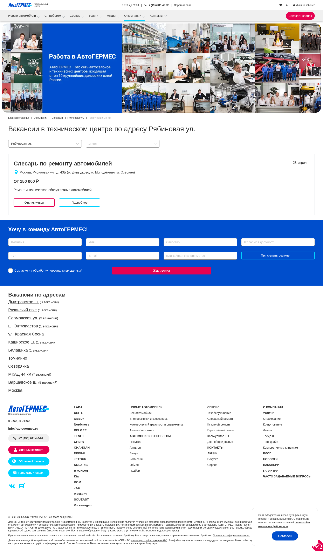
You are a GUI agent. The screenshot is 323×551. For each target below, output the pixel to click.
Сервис (75, 15)
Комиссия (136, 459)
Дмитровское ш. (23, 302)
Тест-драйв (270, 441)
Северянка (18, 366)
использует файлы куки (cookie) (149, 540)
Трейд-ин (269, 436)
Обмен (134, 465)
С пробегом (53, 15)
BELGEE (80, 430)
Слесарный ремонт (220, 418)
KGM (77, 482)
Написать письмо (30, 473)
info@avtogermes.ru (23, 428)
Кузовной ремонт (218, 424)
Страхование (272, 418)
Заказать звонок (300, 16)
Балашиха (18, 350)
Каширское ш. (21, 342)
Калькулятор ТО (218, 436)
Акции (111, 15)
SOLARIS (81, 465)
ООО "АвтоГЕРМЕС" (35, 517)
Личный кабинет (31, 449)
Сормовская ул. (23, 318)
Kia (76, 476)
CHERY (79, 441)
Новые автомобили (22, 15)
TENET (79, 436)
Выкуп (134, 453)
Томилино (17, 358)
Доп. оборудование (220, 441)
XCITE (78, 413)
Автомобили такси (142, 430)
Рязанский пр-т (22, 310)
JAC (77, 488)
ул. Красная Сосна (26, 334)
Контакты (157, 15)
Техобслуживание (219, 413)
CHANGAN (82, 447)
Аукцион (135, 447)
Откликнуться (34, 202)
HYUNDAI (81, 470)
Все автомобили (141, 413)
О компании (133, 15)
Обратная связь (183, 5)
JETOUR (80, 459)
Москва (15, 390)
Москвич (80, 493)
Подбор (135, 470)
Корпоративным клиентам (280, 447)
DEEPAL (80, 453)
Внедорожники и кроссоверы (149, 418)
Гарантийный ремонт (221, 430)
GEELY (79, 418)
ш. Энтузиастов (23, 326)
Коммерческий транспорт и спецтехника (157, 424)
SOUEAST (81, 499)
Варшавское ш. (22, 382)
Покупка (135, 441)
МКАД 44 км (19, 374)
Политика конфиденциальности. (231, 535)
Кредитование (272, 424)
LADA (78, 407)
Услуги (94, 15)
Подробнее (79, 202)
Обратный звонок (31, 461)
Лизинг (267, 430)
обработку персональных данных (57, 270)
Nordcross (81, 424)
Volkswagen (83, 505)
